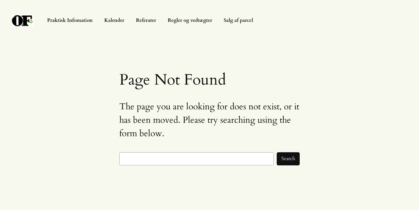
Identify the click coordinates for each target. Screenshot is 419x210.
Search (288, 158)
